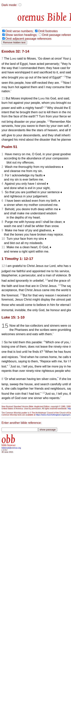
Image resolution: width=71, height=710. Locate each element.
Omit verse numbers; (19, 31)
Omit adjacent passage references (28, 38)
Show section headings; (21, 34)
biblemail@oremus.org (11, 448)
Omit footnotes (48, 31)
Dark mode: (9, 5)
